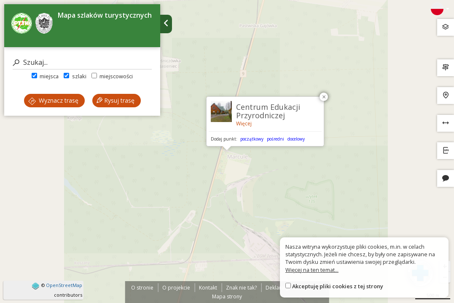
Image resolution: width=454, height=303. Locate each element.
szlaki (75, 76)
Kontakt (208, 287)
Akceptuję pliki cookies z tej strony (337, 286)
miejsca (45, 76)
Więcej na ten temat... (311, 270)
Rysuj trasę (115, 100)
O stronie (142, 287)
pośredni (275, 139)
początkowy (251, 139)
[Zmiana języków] (440, 9)
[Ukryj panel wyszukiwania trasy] (166, 24)
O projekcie (176, 287)
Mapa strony (227, 296)
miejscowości (112, 76)
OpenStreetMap (64, 285)
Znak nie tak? (241, 287)
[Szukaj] (82, 62)
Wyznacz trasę (53, 100)
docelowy (296, 139)
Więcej (244, 123)
